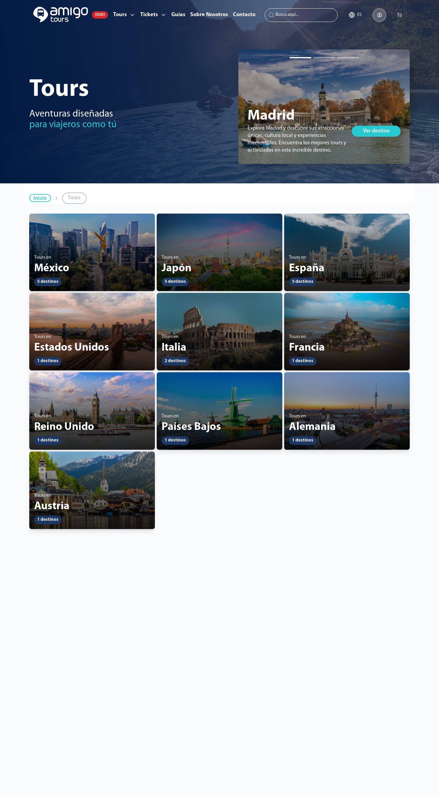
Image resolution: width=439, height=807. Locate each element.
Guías (178, 15)
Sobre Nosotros (209, 15)
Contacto (244, 15)
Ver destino (376, 131)
